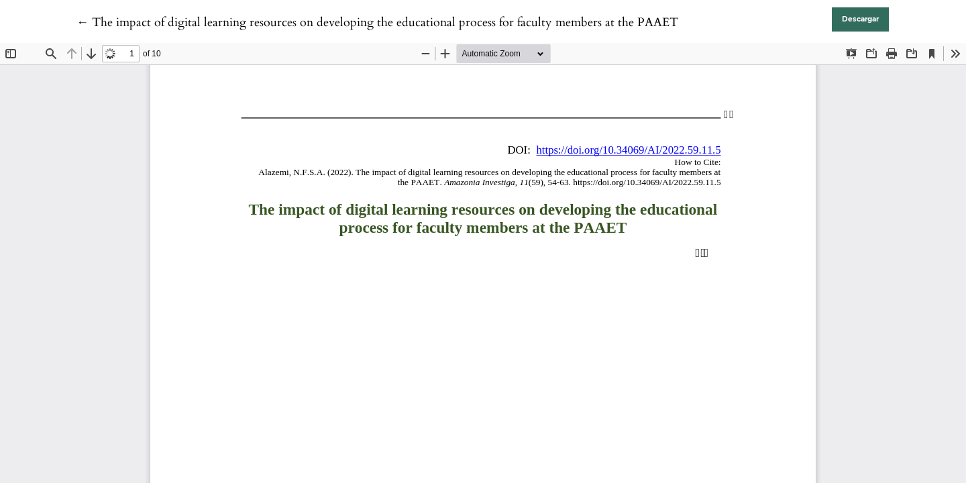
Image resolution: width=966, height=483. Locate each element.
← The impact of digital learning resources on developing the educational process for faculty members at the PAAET (377, 22)
